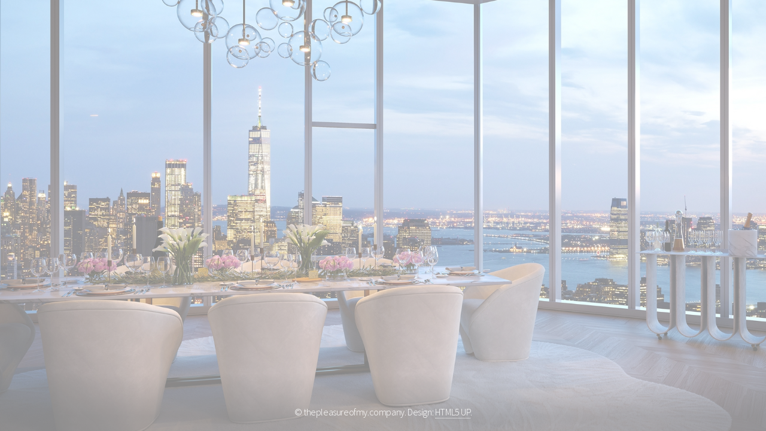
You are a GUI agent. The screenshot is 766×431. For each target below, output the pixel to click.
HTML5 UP (452, 412)
